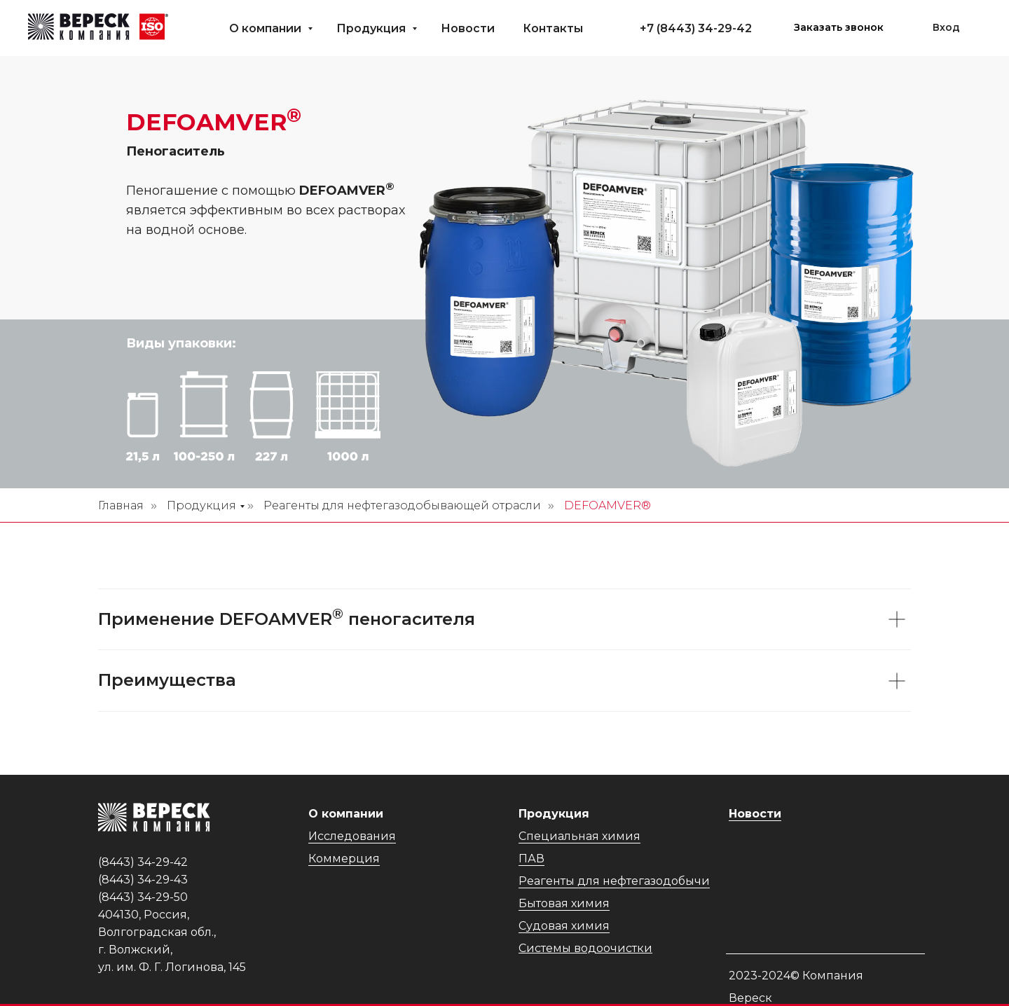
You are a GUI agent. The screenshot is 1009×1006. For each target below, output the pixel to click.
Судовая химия (564, 925)
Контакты (553, 28)
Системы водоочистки (585, 948)
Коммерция (344, 858)
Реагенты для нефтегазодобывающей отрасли (402, 505)
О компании (266, 28)
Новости (468, 28)
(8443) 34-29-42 (704, 28)
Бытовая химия (564, 903)
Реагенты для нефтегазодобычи (614, 881)
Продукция (372, 28)
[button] (839, 28)
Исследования (352, 836)
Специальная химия (579, 836)
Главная (121, 505)
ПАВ (531, 858)
